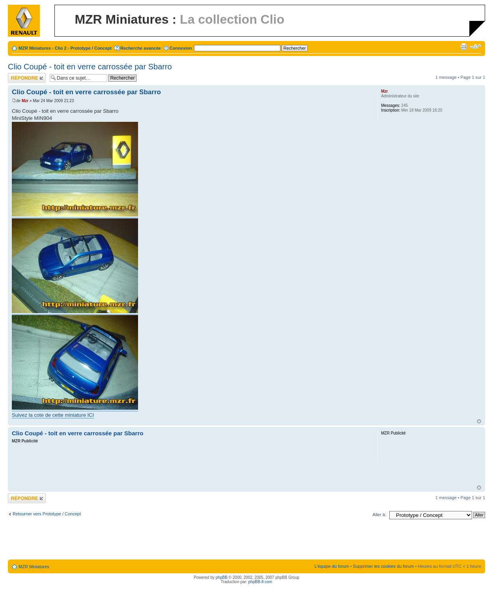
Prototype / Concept (91, 48)
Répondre (27, 78)
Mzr (25, 101)
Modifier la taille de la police (475, 46)
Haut (479, 421)
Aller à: (379, 514)
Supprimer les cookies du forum (383, 566)
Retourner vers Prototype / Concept (47, 513)
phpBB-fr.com (260, 582)
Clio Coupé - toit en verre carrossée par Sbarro (90, 66)
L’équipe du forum (331, 566)
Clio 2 (61, 48)
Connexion (181, 48)
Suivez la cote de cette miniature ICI (53, 415)
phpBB (222, 577)
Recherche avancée (140, 48)
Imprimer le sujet (463, 46)
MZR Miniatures (35, 48)
